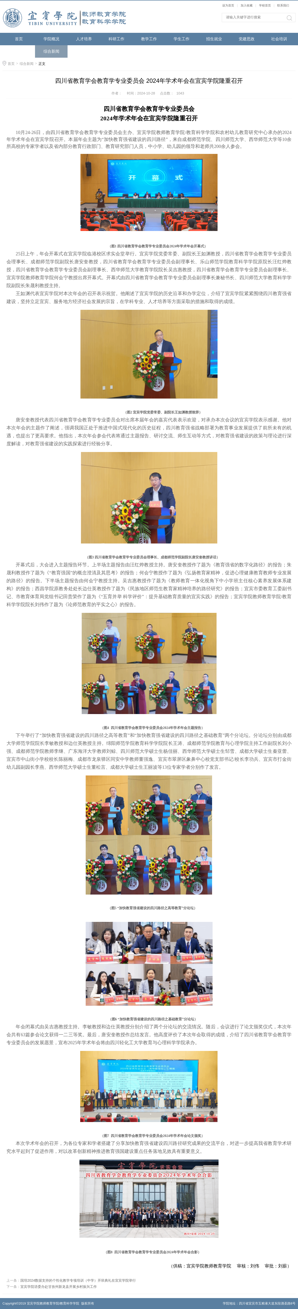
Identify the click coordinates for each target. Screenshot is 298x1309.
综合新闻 (51, 51)
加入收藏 (247, 5)
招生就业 (214, 39)
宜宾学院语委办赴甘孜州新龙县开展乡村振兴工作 (58, 1287)
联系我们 (283, 5)
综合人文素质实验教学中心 (116, 57)
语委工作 (19, 51)
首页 (19, 39)
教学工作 (149, 39)
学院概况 (51, 39)
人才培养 (84, 39)
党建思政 (247, 39)
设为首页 (228, 5)
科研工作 (116, 39)
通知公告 (84, 51)
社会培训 (279, 39)
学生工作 (181, 39)
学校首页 (265, 5)
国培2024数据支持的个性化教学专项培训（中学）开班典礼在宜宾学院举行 (78, 1280)
